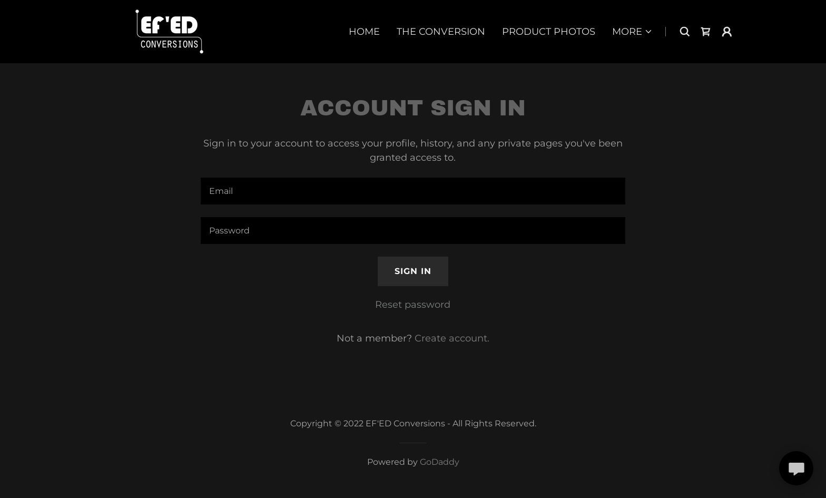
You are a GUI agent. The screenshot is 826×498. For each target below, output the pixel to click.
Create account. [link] (452, 338)
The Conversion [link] (441, 31)
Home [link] (364, 31)
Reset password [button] (412, 304)
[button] (632, 31)
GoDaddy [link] (439, 462)
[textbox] (413, 191)
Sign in (413, 271)
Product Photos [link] (548, 31)
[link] (169, 31)
